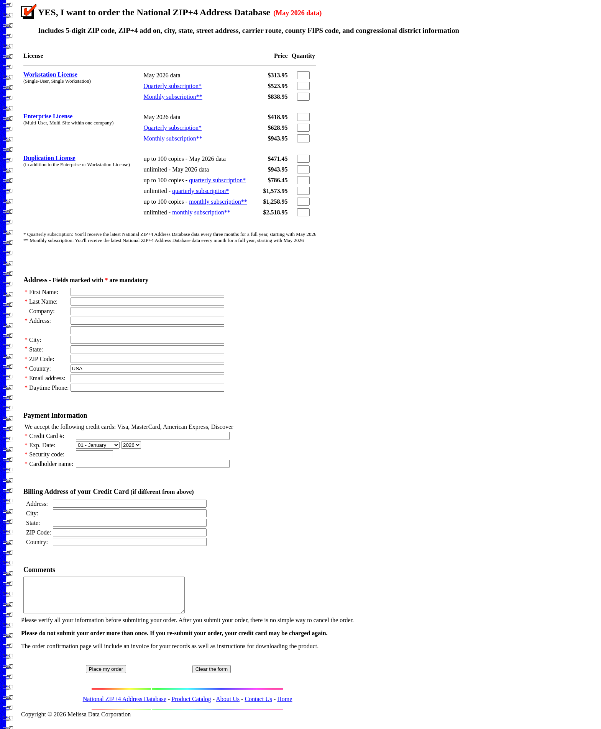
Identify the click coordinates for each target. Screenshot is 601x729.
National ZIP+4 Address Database (124, 706)
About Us (228, 706)
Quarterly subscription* (173, 86)
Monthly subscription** (173, 96)
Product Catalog (191, 706)
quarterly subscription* (217, 180)
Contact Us (258, 706)
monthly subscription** (218, 201)
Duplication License (49, 158)
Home (284, 706)
